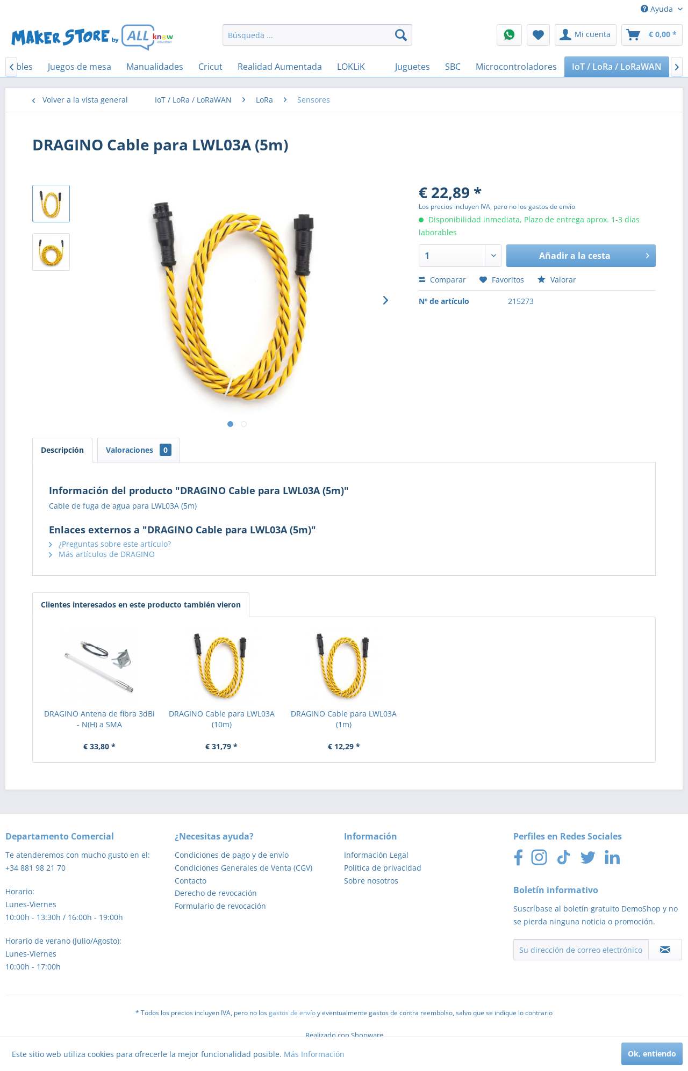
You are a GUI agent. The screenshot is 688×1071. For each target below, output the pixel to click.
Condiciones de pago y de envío (232, 855)
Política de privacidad (382, 868)
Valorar (557, 279)
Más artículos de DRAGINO (102, 554)
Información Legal (376, 855)
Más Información (314, 1054)
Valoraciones (138, 450)
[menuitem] (317, 35)
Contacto (190, 880)
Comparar (442, 279)
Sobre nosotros (371, 880)
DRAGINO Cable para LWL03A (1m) (344, 718)
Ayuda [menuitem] (658, 9)
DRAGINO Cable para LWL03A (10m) (222, 718)
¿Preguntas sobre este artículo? (110, 544)
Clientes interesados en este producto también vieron (141, 604)
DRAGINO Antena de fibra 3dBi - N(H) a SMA (99, 718)
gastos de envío (292, 1012)
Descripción (62, 450)
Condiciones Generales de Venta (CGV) (243, 868)
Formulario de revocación (220, 906)
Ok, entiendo (652, 1053)
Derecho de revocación (216, 893)
